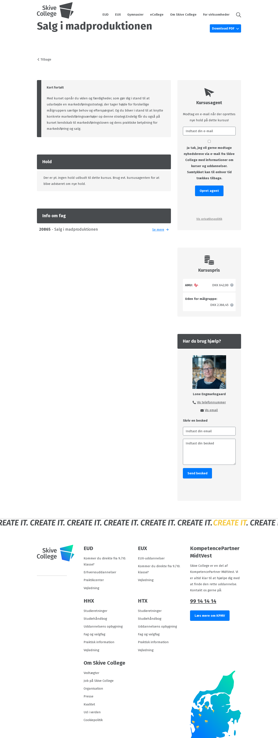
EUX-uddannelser (151, 558)
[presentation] (209, 206)
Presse (88, 696)
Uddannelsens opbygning (103, 626)
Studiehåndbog (95, 619)
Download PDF (223, 28)
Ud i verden (92, 712)
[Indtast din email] (209, 431)
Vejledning (91, 588)
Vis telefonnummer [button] (211, 402)
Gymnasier (135, 14)
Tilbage (45, 59)
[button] (237, 14)
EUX (118, 14)
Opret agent (209, 191)
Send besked (197, 473)
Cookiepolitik (93, 720)
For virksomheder (216, 14)
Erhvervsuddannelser (100, 572)
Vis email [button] (211, 410)
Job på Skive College (99, 681)
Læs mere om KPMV (210, 616)
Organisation (93, 688)
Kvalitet (89, 704)
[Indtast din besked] (209, 452)
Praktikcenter (94, 580)
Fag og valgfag (94, 634)
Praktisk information (99, 642)
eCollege (157, 14)
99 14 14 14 (203, 601)
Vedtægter (91, 673)
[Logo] (55, 10)
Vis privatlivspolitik (209, 219)
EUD (106, 14)
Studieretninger (95, 611)
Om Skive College (183, 14)
